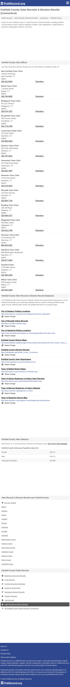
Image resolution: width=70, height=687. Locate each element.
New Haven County (8, 548)
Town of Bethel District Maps (13, 369)
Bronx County (6, 560)
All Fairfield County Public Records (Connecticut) (20, 608)
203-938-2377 (6, 216)
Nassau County (6, 556)
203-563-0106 (6, 290)
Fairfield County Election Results (15, 350)
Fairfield (4, 519)
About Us (4, 646)
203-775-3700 (6, 126)
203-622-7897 (6, 171)
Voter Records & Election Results (14, 604)
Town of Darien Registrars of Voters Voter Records (23, 379)
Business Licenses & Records (13, 576)
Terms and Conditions (8, 657)
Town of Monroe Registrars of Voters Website (20, 388)
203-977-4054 (6, 260)
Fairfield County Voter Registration (16, 359)
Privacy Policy (5, 654)
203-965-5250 (6, 141)
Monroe (4, 523)
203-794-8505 (6, 96)
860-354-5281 (6, 245)
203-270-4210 (6, 186)
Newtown (4, 527)
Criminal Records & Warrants (13, 584)
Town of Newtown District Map (14, 398)
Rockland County (7, 552)
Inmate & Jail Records (10, 588)
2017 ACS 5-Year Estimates (57, 444)
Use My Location (8, 503)
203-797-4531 (6, 156)
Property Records (9, 596)
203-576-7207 (6, 111)
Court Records (8, 580)
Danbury (4, 511)
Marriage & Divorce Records (13, 592)
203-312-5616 (6, 81)
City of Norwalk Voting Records (14, 321)
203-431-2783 (6, 230)
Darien (3, 515)
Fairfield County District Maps (14, 340)
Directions (39, 81)
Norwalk (4, 531)
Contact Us (4, 650)
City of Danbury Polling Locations (15, 311)
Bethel (3, 507)
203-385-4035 (6, 275)
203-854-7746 (6, 201)
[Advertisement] (35, 43)
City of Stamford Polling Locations (16, 330)
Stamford (4, 535)
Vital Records (7, 600)
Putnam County (6, 544)
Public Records (6, 18)
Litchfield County (7, 564)
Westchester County (8, 539)
